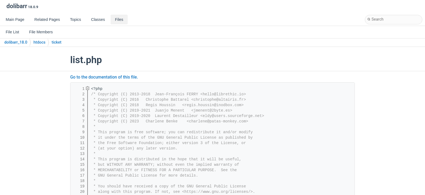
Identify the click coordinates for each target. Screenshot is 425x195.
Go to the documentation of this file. (104, 77)
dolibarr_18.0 (15, 42)
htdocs (40, 42)
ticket (57, 42)
